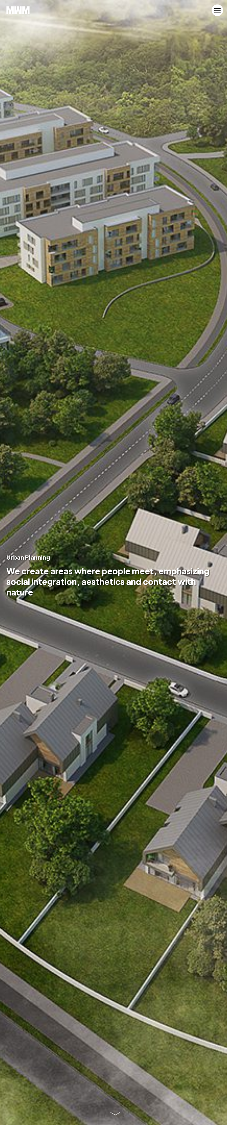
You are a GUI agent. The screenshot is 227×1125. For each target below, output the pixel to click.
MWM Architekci (18, 10)
